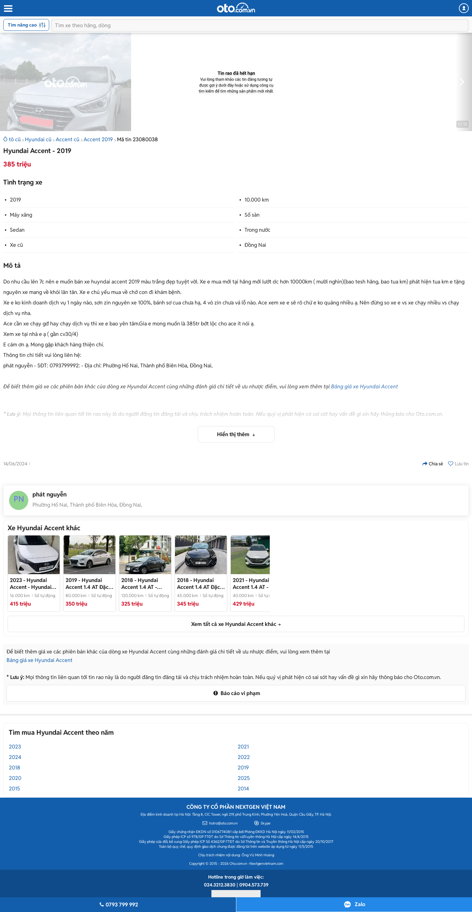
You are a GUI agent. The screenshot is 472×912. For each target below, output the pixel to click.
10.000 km (257, 199)
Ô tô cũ (12, 139)
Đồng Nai (255, 245)
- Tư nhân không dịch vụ (89, 584)
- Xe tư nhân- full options (257, 584)
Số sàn (252, 214)
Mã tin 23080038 (137, 139)
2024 (15, 757)
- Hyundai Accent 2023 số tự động (31, 584)
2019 (15, 199)
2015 (14, 788)
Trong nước (257, 229)
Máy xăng (21, 214)
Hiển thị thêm (234, 434)
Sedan (17, 229)
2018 (14, 767)
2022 (244, 757)
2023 (15, 746)
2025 (244, 778)
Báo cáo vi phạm (236, 693)
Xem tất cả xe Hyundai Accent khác (233, 624)
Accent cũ (67, 139)
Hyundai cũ (38, 139)
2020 (15, 778)
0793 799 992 (118, 904)
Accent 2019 (98, 139)
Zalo (360, 904)
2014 (243, 788)
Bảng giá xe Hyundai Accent (364, 386)
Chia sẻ (432, 464)
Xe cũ (16, 245)
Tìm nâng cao (27, 25)
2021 (243, 746)
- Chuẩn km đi (139, 584)
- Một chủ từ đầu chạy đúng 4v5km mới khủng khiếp (201, 584)
